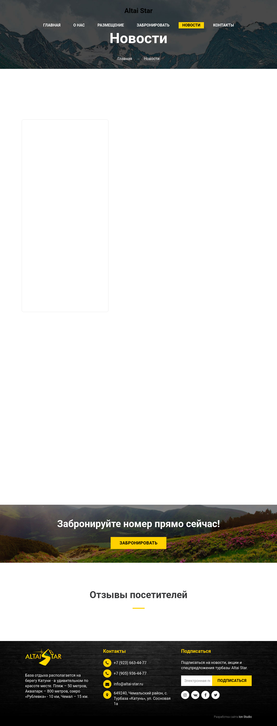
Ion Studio (245, 717)
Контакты (223, 25)
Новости (191, 25)
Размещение (111, 25)
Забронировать (153, 25)
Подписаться (231, 680)
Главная (52, 25)
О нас (79, 25)
